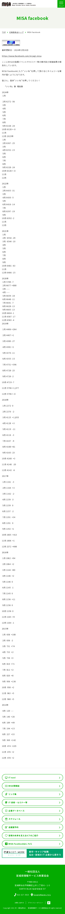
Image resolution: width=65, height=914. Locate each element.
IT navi (12, 777)
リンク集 (12, 794)
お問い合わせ (19, 903)
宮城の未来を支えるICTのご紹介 (23, 835)
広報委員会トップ (16, 32)
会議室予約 (13, 827)
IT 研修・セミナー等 (17, 802)
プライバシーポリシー (35, 903)
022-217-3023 (23, 895)
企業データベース (16, 810)
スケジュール (14, 818)
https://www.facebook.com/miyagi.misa (21, 55)
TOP (4, 32)
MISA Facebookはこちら (20, 843)
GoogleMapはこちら (41, 895)
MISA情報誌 (14, 785)
